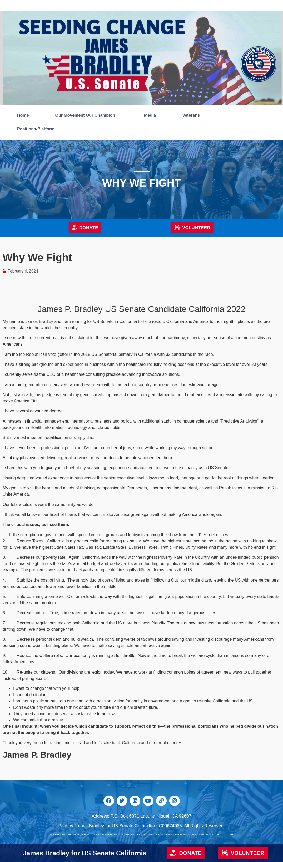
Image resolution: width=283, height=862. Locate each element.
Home (23, 115)
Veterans (192, 115)
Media (150, 115)
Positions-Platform (35, 129)
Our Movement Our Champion (86, 115)
